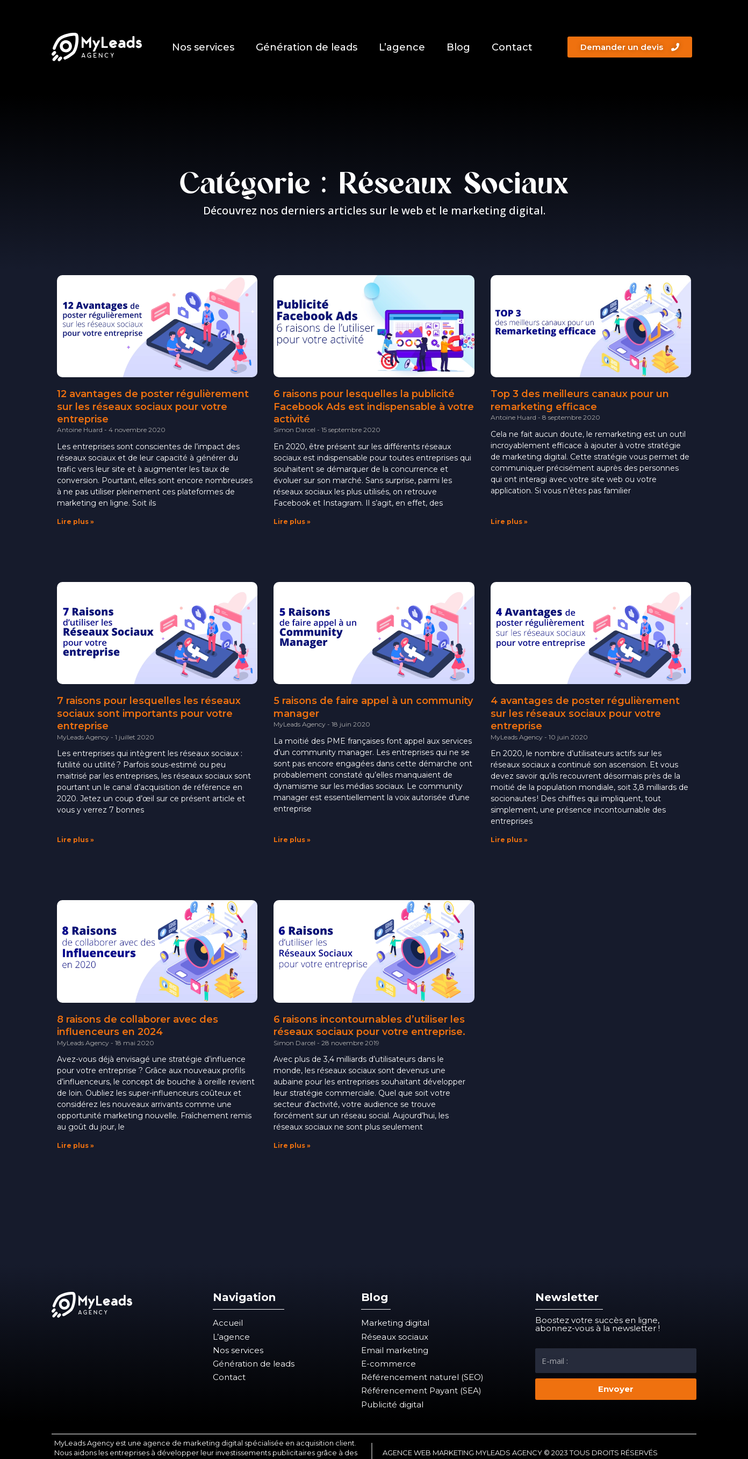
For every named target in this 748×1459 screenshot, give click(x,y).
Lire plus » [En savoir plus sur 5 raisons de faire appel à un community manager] (292, 840)
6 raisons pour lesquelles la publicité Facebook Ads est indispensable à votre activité (374, 406)
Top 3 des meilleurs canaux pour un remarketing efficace (580, 400)
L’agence (402, 47)
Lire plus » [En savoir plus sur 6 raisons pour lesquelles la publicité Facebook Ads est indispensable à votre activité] (292, 522)
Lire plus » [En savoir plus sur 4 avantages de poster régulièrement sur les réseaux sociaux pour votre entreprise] (509, 840)
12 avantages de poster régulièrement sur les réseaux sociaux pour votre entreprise (153, 406)
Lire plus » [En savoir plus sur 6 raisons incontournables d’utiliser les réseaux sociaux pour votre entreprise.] (292, 1145)
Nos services (203, 47)
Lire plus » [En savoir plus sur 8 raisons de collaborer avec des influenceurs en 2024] (75, 1145)
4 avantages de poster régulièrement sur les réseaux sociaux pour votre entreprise (585, 713)
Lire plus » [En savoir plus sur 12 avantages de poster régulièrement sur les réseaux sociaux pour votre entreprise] (75, 522)
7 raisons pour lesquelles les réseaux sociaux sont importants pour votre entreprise (149, 713)
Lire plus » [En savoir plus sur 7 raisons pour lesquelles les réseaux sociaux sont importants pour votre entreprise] (75, 840)
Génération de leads (306, 47)
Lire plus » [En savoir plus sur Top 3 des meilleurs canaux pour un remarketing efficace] (509, 522)
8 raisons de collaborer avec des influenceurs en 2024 (137, 1026)
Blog (458, 47)
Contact (512, 47)
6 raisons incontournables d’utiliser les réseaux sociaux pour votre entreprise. (369, 1026)
